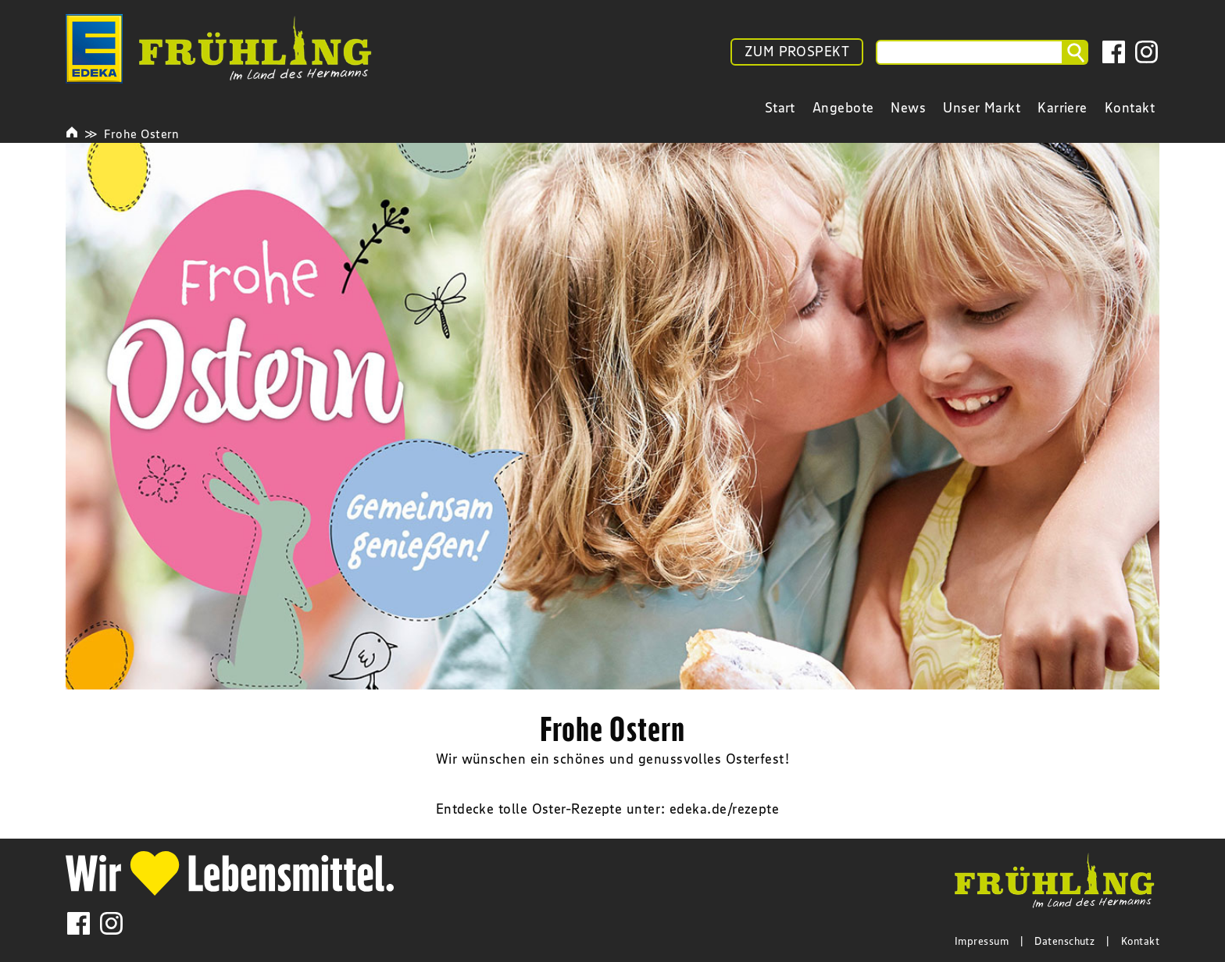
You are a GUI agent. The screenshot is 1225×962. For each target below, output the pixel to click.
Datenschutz (1064, 941)
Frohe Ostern (141, 133)
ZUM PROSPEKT (797, 51)
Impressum (982, 941)
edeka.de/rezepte (724, 809)
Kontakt (1140, 941)
